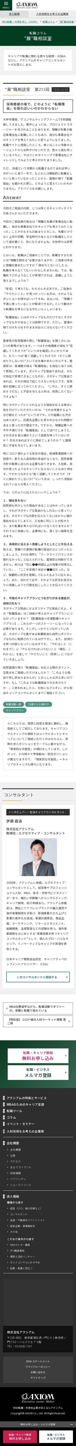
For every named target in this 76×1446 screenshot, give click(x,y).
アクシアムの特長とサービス (27, 1098)
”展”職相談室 (66, 21)
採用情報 (15, 1173)
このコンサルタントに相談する (37, 977)
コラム (11, 1117)
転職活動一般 (13, 704)
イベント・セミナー (21, 1124)
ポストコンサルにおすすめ (25, 1262)
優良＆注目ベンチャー (22, 1256)
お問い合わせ (38, 1372)
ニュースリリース (21, 1185)
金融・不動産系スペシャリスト (27, 1220)
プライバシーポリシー (38, 1366)
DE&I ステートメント (38, 1361)
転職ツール (14, 1111)
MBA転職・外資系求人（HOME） (21, 21)
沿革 (13, 1155)
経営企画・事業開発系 (22, 1226)
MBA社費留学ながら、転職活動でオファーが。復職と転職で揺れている (37, 1008)
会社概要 (15, 1149)
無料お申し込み (38, 1055)
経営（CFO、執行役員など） (26, 1208)
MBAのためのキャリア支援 (26, 1104)
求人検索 (14, 14)
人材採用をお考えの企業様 (52, 14)
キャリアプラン (15, 710)
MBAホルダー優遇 (20, 1244)
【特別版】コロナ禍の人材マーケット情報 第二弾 (36, 1021)
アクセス (15, 1161)
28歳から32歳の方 (38, 704)
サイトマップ (38, 1377)
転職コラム (49, 21)
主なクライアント (21, 1167)
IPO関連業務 (17, 1250)
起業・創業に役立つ (21, 1268)
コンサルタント (19, 1214)
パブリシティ (18, 1179)
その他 (14, 1231)
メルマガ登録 (38, 1072)
